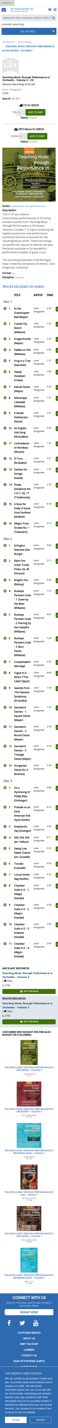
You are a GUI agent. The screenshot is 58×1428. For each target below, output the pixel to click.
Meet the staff (29, 1344)
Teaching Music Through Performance (28, 206)
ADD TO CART (35, 112)
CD (13, 273)
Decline (41, 1419)
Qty (15, 112)
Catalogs (7, 3)
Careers (29, 1349)
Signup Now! (29, 1312)
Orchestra (19, 277)
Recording (25, 42)
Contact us (29, 1355)
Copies (15, 136)
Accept (16, 1419)
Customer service (29, 1332)
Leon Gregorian (12, 89)
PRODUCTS (8, 42)
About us (29, 1338)
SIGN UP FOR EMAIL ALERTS (29, 1361)
